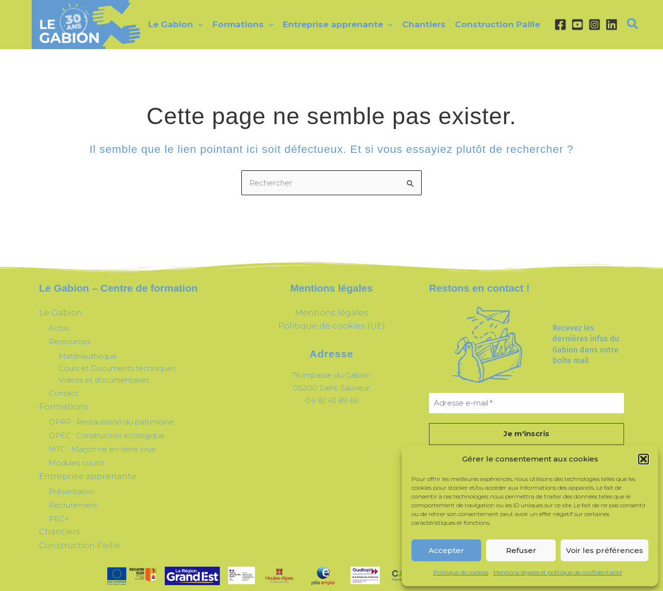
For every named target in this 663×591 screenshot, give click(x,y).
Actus (59, 325)
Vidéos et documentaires (103, 375)
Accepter (446, 550)
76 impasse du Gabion (331, 371)
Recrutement (73, 487)
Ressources (69, 337)
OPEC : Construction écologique (107, 425)
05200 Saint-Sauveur (331, 383)
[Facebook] (556, 24)
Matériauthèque (87, 351)
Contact (63, 387)
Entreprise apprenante (79, 461)
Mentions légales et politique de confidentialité (557, 572)
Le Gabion (57, 311)
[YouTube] (573, 24)
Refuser (521, 550)
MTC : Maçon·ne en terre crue (102, 438)
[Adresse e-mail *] (526, 403)
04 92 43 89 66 (331, 396)
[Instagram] (590, 24)
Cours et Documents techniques (117, 363)
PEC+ (59, 499)
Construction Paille (72, 524)
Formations (59, 400)
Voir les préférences (604, 550)
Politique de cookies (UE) (331, 324)
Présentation (72, 475)
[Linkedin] (607, 24)
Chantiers (56, 512)
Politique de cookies (460, 572)
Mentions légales (331, 311)
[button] (643, 459)
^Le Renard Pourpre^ (356, 578)
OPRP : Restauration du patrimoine (111, 413)
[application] (198, 24)
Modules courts (76, 449)
